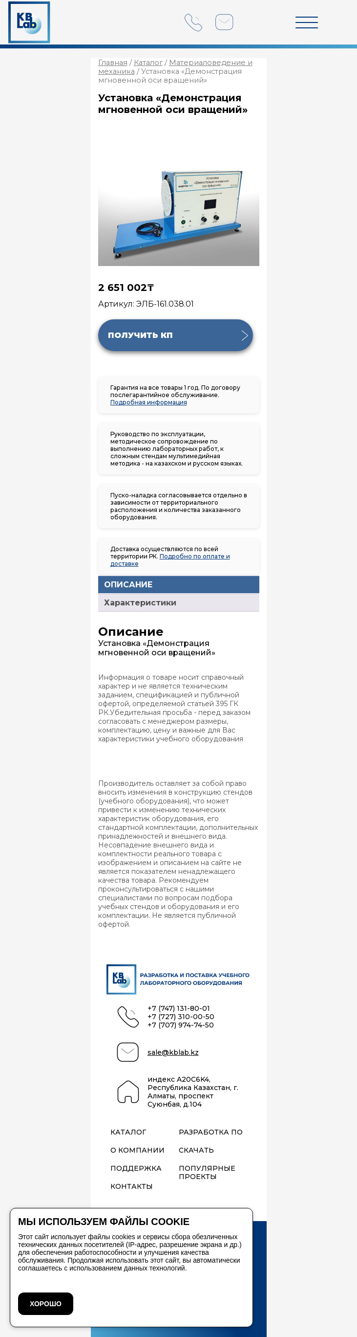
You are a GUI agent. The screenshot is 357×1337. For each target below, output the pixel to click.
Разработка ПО (211, 1132)
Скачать (196, 1150)
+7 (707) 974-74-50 (180, 1025)
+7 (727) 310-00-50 (180, 1017)
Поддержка (136, 1168)
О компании (137, 1150)
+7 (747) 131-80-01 (178, 1008)
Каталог (148, 62)
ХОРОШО (46, 1304)
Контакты (131, 1186)
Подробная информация (148, 402)
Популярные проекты (207, 1172)
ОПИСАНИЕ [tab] (128, 584)
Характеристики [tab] (140, 602)
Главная (112, 62)
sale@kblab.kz (173, 1052)
